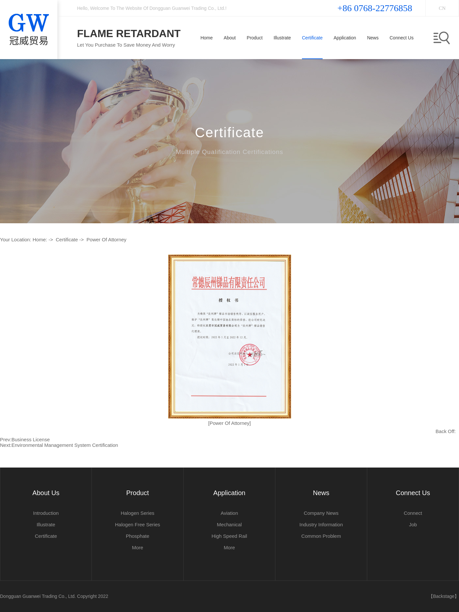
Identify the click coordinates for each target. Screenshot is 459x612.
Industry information (321, 524)
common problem (321, 536)
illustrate (46, 524)
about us (45, 492)
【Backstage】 (444, 596)
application (229, 492)
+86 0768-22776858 (374, 8)
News (321, 492)
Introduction (46, 513)
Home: (40, 239)
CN (442, 8)
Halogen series (137, 513)
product (137, 492)
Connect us (413, 492)
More (137, 547)
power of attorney (107, 239)
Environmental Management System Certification (64, 445)
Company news (321, 513)
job (413, 524)
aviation (229, 513)
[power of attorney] (229, 423)
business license (30, 439)
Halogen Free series (137, 524)
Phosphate (138, 536)
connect (413, 513)
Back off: (446, 431)
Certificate (67, 239)
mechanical (229, 524)
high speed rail (229, 536)
